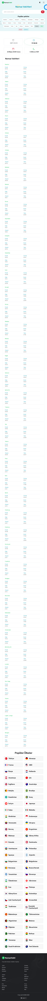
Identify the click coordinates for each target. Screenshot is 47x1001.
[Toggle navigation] (43, 2)
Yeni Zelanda (33, 946)
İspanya (11, 855)
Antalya (36, 19)
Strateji (26, 965)
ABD (30, 765)
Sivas (15, 22)
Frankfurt (7, 561)
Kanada (11, 842)
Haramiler (4, 985)
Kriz (3, 984)
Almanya (32, 758)
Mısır (31, 940)
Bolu (12, 26)
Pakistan (11, 934)
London (7, 664)
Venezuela (12, 823)
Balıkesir (7, 167)
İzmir (24, 22)
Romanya (11, 868)
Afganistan (12, 921)
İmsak (20, 29)
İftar (42, 26)
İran (9, 887)
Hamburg (23, 19)
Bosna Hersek (34, 868)
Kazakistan (12, 797)
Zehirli (3, 974)
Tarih (3, 965)
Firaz (25, 984)
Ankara (11, 19)
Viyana (9, 22)
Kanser (26, 978)
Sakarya (7, 98)
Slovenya (32, 874)
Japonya (32, 803)
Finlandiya (33, 848)
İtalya (10, 810)
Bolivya (31, 934)
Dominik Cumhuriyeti (33, 907)
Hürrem (4, 967)
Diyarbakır (7, 218)
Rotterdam (6, 26)
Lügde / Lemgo (9, 715)
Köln (32, 26)
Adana (42, 19)
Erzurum (36, 22)
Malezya (11, 836)
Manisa (7, 338)
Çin (30, 778)
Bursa (4, 22)
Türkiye (11, 758)
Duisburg (7, 527)
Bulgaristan (12, 861)
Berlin (6, 492)
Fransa (10, 765)
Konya (21, 26)
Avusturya (12, 778)
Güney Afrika (33, 836)
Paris (6, 458)
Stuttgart (7, 578)
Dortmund (7, 544)
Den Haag (7, 681)
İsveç (31, 797)
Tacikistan (12, 906)
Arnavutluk (33, 900)
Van (16, 26)
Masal (3, 987)
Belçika (11, 791)
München (7, 595)
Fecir (25, 974)
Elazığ (19, 22)
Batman (7, 184)
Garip (25, 980)
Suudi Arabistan (14, 946)
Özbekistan (12, 881)
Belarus (32, 921)
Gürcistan (32, 881)
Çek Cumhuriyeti (14, 900)
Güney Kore (12, 894)
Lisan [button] (23, 998)
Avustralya (33, 784)
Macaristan (33, 927)
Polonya (32, 887)
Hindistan (12, 816)
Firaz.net (20, 995)
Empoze (26, 967)
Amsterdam (8, 630)
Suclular (26, 969)
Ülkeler (36, 26)
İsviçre (10, 803)
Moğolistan (33, 861)
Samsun (42, 22)
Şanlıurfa (30, 22)
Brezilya (32, 791)
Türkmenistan (34, 914)
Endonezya (33, 816)
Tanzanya (11, 940)
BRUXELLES (8, 647)
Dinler (25, 985)
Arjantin (32, 855)
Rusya (10, 771)
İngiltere (11, 784)
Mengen (7, 732)
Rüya (25, 971)
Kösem (3, 969)
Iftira (3, 976)
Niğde (6, 355)
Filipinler (11, 927)
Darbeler (4, 971)
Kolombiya (33, 894)
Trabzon (7, 407)
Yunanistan (12, 874)
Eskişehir (17, 19)
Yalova (6, 441)
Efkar (3, 989)
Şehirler (26, 29)
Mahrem (26, 976)
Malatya (7, 321)
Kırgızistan (33, 829)
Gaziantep (30, 19)
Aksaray (27, 26)
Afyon (6, 115)
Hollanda (32, 771)
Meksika (32, 810)
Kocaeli (7, 287)
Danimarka (33, 842)
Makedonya (12, 914)
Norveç (11, 829)
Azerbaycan (12, 848)
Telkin (25, 987)
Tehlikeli (4, 978)
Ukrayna (32, 823)
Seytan (3, 980)
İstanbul (5, 19)
